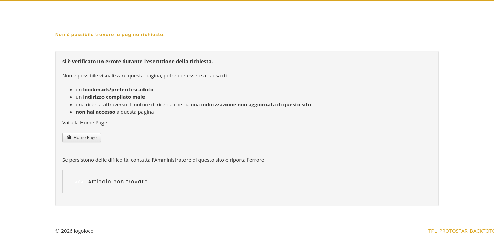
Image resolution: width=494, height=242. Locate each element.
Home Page (82, 137)
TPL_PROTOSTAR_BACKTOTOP (433, 230)
